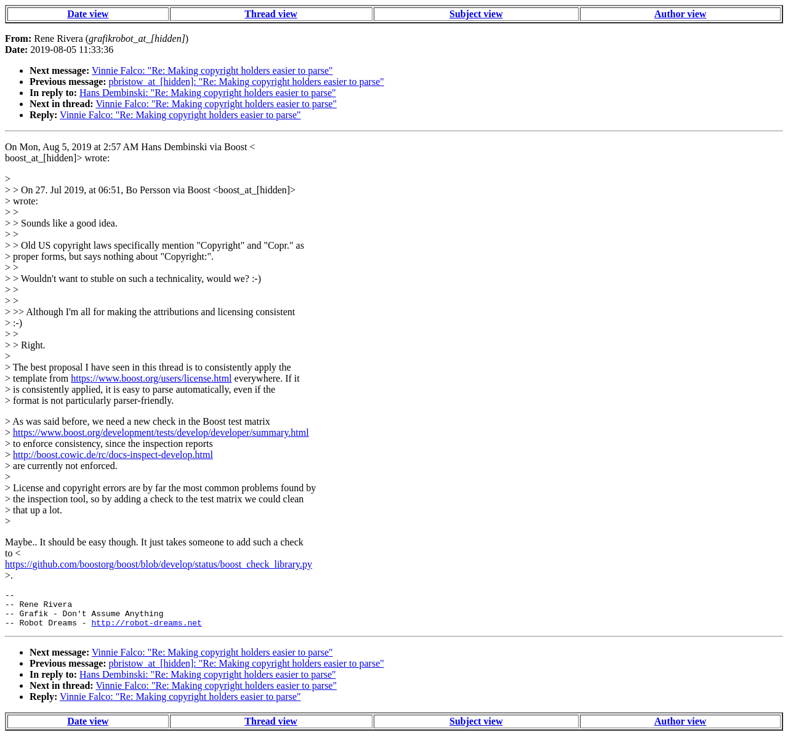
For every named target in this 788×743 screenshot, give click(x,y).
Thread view (270, 14)
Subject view (476, 14)
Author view (680, 14)
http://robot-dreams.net (146, 629)
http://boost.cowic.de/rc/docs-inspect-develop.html (113, 454)
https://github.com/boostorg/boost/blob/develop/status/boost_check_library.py (158, 564)
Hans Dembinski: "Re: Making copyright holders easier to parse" (207, 92)
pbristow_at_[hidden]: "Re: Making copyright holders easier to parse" (246, 81)
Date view (87, 14)
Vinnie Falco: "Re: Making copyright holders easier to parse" (212, 70)
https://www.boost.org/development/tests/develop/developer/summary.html (161, 432)
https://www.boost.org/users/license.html (151, 378)
